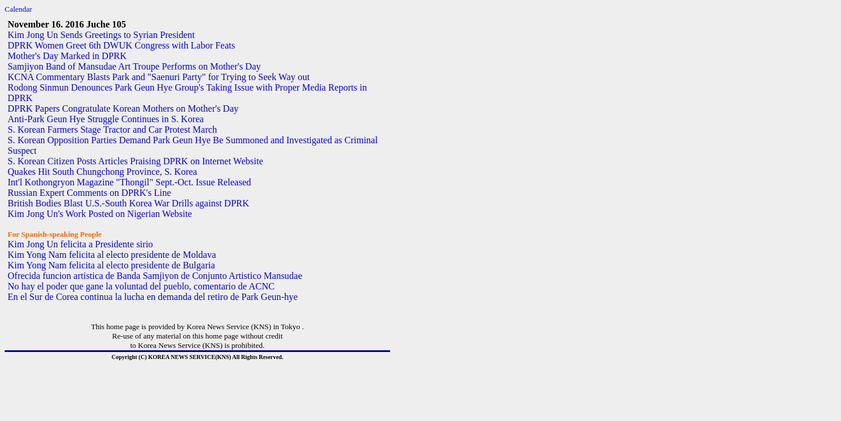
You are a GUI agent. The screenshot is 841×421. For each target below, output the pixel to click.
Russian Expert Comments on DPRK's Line (89, 193)
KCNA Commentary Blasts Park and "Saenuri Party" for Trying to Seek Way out (159, 77)
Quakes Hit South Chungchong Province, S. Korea (102, 172)
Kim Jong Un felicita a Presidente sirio (80, 244)
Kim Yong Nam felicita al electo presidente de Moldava (112, 255)
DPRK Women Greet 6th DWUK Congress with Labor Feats (121, 45)
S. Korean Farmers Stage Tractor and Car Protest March (112, 129)
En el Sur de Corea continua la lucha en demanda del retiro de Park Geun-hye (153, 297)
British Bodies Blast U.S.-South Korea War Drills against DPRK (128, 203)
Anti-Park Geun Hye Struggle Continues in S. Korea (106, 119)
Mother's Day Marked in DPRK (67, 56)
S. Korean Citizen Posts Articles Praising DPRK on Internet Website (135, 161)
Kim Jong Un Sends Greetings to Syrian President (101, 35)
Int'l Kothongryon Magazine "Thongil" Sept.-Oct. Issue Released (129, 182)
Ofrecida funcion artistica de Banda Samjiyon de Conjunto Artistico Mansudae (155, 276)
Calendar (18, 9)
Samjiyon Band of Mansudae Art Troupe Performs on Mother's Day (134, 66)
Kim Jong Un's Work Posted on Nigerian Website (100, 214)
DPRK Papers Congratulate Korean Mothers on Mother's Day (123, 108)
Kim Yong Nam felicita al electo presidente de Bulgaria (111, 265)
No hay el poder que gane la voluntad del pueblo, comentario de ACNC (141, 286)
